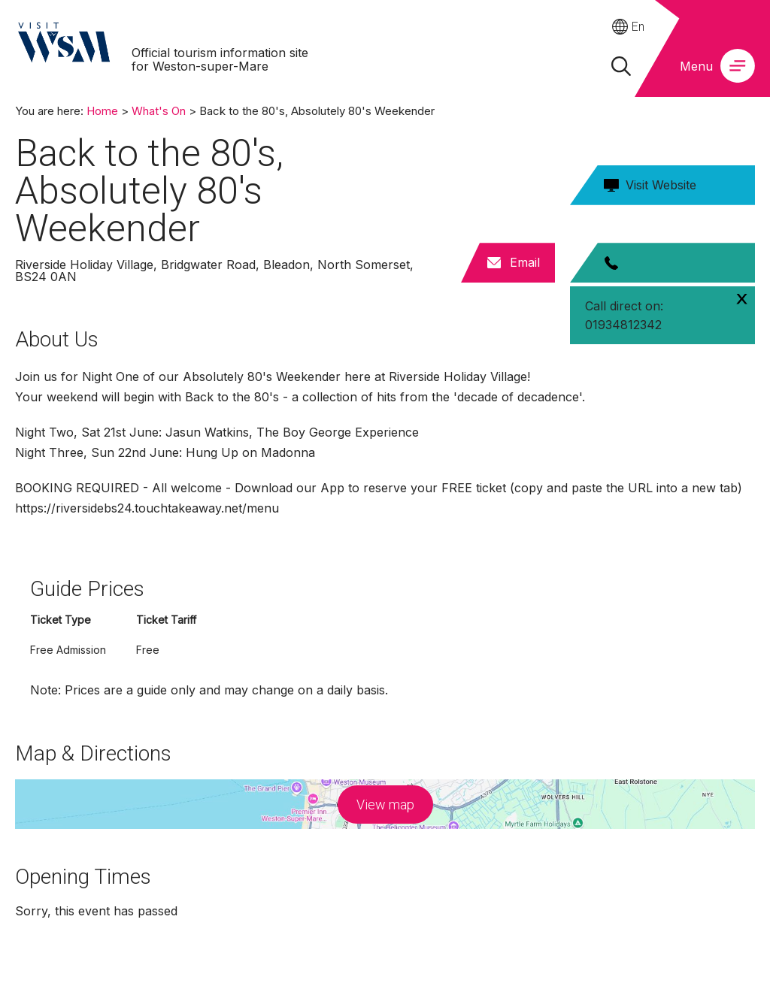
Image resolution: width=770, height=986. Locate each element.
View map (385, 804)
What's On (159, 111)
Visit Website (661, 184)
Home (102, 111)
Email (525, 262)
